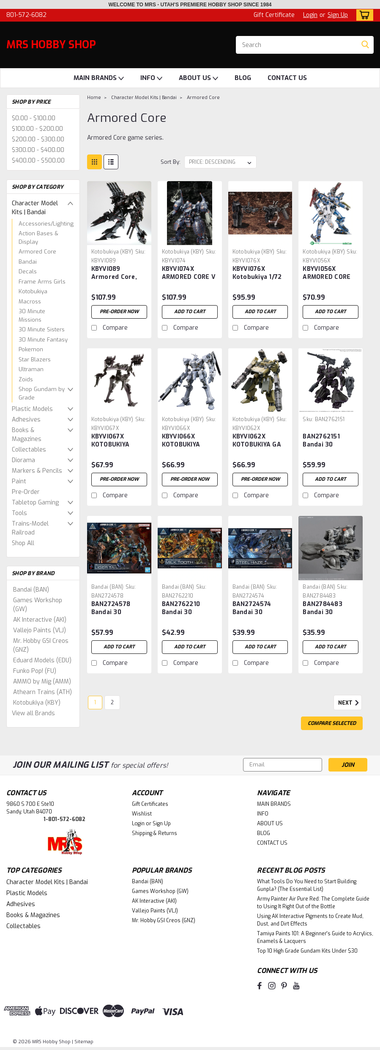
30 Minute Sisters (42, 329)
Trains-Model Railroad (30, 528)
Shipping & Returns (154, 833)
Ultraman (31, 369)
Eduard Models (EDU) (42, 660)
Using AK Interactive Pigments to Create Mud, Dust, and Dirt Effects (310, 920)
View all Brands (33, 713)
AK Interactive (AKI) (39, 620)
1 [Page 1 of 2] (95, 702)
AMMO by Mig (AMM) (42, 682)
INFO (151, 78)
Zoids (26, 379)
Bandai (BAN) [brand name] (107, 587)
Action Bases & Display (38, 237)
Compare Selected (332, 723)
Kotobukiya (33, 291)
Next (350, 703)
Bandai (28, 261)
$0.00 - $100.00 (33, 118)
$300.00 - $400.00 (38, 150)
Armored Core (37, 251)
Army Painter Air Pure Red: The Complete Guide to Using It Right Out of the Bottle (313, 903)
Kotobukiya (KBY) (36, 703)
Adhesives (26, 420)
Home (94, 97)
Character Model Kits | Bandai (35, 207)
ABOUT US (198, 78)
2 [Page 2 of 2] (112, 702)
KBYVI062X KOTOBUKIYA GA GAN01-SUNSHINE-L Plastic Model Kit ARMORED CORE (260, 441)
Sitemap (83, 1042)
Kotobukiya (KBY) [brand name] (112, 251)
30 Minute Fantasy (43, 339)
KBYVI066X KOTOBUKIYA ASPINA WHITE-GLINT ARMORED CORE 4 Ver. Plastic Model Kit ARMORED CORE (188, 441)
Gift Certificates (150, 804)
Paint (19, 481)
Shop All (23, 543)
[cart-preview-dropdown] (363, 15)
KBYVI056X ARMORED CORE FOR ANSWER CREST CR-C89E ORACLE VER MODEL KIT (326, 273)
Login (310, 15)
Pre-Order (26, 492)
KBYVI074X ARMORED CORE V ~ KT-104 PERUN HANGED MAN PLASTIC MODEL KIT (189, 273)
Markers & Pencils (37, 471)
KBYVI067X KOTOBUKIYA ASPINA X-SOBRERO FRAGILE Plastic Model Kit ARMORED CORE (119, 441)
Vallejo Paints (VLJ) (39, 630)
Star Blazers (35, 359)
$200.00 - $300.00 (38, 139)
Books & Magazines (26, 434)
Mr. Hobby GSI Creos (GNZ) (40, 645)
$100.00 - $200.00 (37, 129)
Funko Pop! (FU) (34, 671)
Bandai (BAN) (31, 590)
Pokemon (31, 349)
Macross (30, 301)
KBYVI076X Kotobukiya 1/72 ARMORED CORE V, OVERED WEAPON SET (260, 273)
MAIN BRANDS (99, 78)
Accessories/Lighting (46, 223)
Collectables (29, 450)
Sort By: (170, 161)
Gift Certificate (274, 15)
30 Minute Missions (32, 315)
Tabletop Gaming (35, 503)
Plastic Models (32, 409)
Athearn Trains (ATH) (42, 692)
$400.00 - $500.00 (38, 161)
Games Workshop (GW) (37, 604)
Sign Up (338, 15)
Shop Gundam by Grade (42, 393)
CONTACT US (287, 78)
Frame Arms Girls (42, 281)
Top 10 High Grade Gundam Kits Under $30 (307, 951)
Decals (28, 271)
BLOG (243, 78)
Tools (19, 513)
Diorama (23, 460)
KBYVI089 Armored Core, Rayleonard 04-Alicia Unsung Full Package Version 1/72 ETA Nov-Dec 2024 (117, 273)
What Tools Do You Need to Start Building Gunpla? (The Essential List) (306, 885)
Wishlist (142, 813)
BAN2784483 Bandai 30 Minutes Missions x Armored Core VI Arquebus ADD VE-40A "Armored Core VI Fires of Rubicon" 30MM (330, 608)
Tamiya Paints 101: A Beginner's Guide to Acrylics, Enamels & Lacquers (315, 937)
